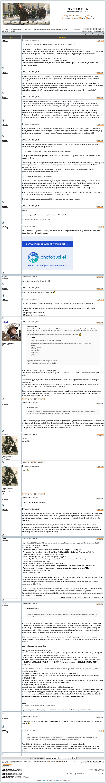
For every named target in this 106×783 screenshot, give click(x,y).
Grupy (90, 16)
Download (90, 18)
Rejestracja (66, 18)
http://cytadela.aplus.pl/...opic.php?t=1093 (36, 281)
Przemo (56, 780)
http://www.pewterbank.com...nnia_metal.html (42, 363)
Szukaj (72, 16)
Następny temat (99, 31)
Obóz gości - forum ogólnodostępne (36, 29)
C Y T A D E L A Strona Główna (12, 29)
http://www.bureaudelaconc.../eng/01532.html (42, 361)
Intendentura (53, 29)
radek (4, 435)
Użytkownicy (81, 16)
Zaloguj (75, 18)
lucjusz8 (5, 322)
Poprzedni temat (86, 31)
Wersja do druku (99, 770)
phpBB (44, 780)
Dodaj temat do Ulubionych (96, 769)
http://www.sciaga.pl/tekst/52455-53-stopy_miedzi (38, 705)
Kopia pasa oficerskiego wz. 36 (93, 34)
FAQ (65, 16)
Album (82, 18)
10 (100, 29)
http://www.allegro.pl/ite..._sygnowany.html (36, 219)
